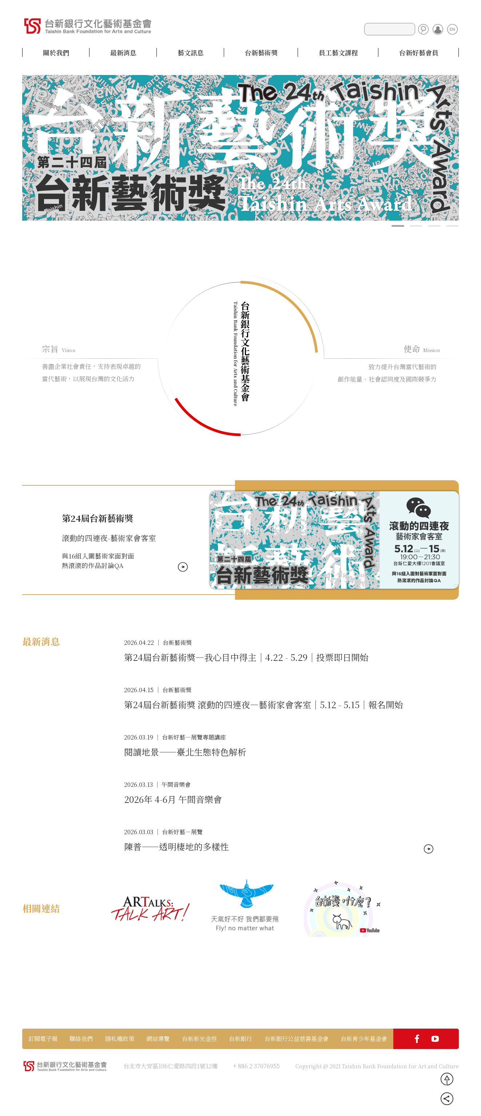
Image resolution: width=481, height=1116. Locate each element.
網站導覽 (158, 1039)
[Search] (389, 29)
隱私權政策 (119, 1039)
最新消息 (123, 52)
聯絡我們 (81, 1039)
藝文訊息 (191, 52)
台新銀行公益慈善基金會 (297, 1039)
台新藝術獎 (261, 52)
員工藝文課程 (338, 52)
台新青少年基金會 (364, 1039)
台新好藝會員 (418, 52)
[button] (397, 226)
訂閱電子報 (42, 1039)
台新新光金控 (199, 1039)
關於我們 (56, 52)
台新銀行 (240, 1039)
